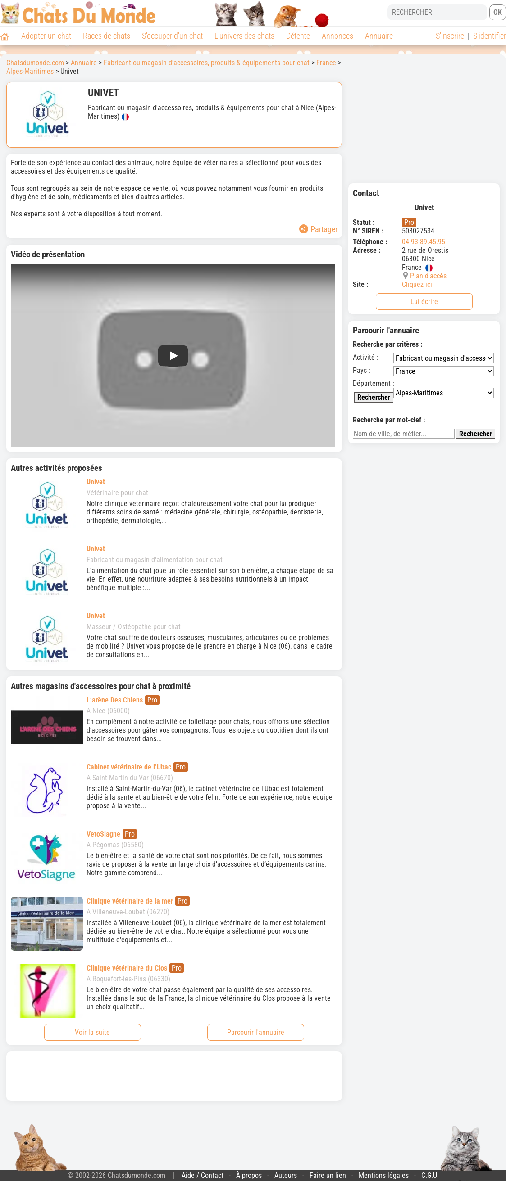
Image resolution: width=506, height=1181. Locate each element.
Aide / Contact (202, 1175)
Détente (298, 35)
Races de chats (106, 35)
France (326, 62)
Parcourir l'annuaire (255, 1032)
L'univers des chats (244, 35)
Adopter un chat (46, 35)
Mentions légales (384, 1175)
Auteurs (285, 1175)
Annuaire (379, 35)
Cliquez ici (417, 284)
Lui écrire (424, 301)
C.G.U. (430, 1175)
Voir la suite (92, 1032)
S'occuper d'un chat (172, 35)
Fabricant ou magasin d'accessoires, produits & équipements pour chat (207, 62)
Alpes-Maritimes (30, 71)
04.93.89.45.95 (423, 241)
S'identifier (489, 35)
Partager (318, 229)
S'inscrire (450, 35)
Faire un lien (328, 1175)
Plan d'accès (428, 276)
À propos (249, 1175)
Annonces (337, 35)
